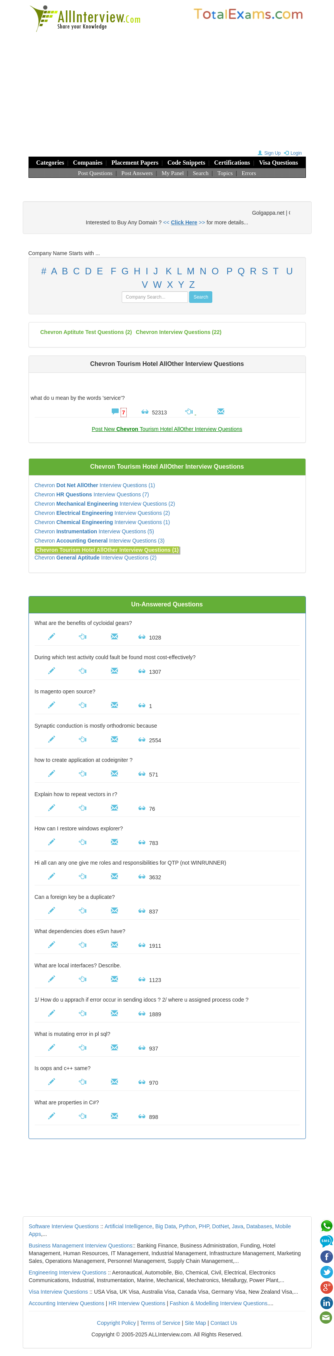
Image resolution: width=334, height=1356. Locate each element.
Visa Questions (278, 162)
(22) (179, 332)
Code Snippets (186, 162)
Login (292, 153)
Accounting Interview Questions (66, 1303)
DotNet (220, 1226)
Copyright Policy (116, 1323)
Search (200, 173)
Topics (225, 173)
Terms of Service (160, 1323)
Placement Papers (134, 162)
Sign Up (268, 153)
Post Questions (95, 173)
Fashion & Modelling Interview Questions (219, 1303)
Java (237, 1226)
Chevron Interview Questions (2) (105, 504)
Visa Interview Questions (58, 1292)
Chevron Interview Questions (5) (94, 531)
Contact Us (223, 1323)
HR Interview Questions (137, 1303)
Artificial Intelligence (128, 1226)
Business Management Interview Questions (81, 1245)
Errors (249, 173)
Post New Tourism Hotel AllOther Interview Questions (167, 429)
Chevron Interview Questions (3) (100, 541)
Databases (259, 1226)
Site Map (195, 1323)
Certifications (232, 162)
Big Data (165, 1226)
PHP (204, 1226)
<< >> (184, 222)
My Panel (172, 173)
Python (187, 1226)
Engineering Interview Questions (68, 1272)
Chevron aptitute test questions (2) (86, 332)
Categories (50, 162)
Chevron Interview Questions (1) (95, 485)
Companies (87, 162)
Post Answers (137, 173)
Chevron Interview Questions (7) (92, 494)
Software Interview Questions (64, 1226)
